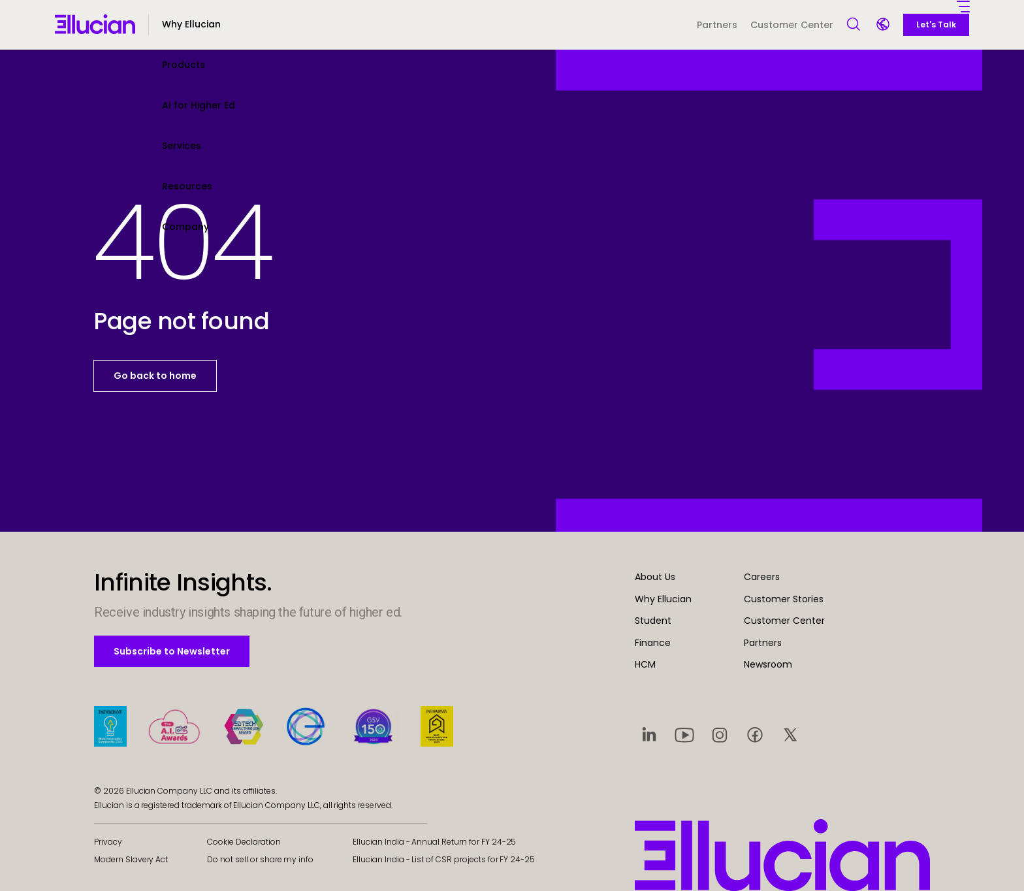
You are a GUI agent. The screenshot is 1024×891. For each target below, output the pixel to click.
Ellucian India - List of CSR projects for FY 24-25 (444, 859)
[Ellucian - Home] (95, 24)
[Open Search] (854, 25)
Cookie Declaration (243, 841)
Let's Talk (936, 24)
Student (653, 620)
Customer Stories (784, 599)
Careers (762, 576)
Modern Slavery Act (131, 859)
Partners (717, 24)
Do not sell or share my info (260, 859)
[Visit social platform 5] (790, 734)
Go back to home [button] (155, 375)
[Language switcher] (884, 25)
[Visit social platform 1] (649, 734)
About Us (655, 576)
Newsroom (768, 664)
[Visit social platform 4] (755, 734)
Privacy (108, 841)
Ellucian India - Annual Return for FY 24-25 (434, 841)
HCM (645, 664)
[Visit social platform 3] (720, 734)
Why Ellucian (663, 599)
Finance (653, 642)
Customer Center (791, 24)
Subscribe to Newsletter (171, 651)
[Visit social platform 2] (684, 734)
